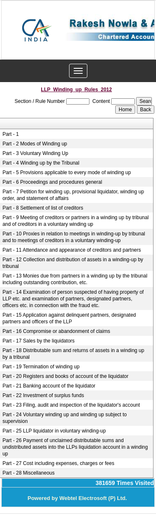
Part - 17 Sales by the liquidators (38, 341)
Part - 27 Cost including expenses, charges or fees (58, 463)
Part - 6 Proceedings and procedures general (52, 182)
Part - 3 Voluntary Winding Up (35, 153)
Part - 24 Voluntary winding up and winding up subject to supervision (64, 418)
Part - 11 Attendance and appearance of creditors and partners (71, 250)
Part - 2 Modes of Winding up (34, 144)
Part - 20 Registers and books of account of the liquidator (65, 376)
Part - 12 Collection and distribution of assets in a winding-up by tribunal (72, 263)
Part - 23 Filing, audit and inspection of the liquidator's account (71, 405)
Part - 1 (10, 134)
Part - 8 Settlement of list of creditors (42, 208)
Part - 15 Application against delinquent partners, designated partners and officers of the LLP (69, 318)
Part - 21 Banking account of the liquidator (48, 386)
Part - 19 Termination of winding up (40, 367)
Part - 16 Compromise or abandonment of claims (56, 331)
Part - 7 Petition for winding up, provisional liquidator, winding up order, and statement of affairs (73, 195)
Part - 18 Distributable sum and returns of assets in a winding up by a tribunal (73, 354)
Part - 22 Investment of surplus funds (43, 395)
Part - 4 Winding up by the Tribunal (40, 163)
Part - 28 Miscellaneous (28, 473)
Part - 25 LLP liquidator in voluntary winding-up (54, 431)
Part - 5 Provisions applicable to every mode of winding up (66, 172)
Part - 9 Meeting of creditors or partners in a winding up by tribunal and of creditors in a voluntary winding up (75, 221)
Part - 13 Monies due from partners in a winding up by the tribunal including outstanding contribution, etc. (74, 279)
